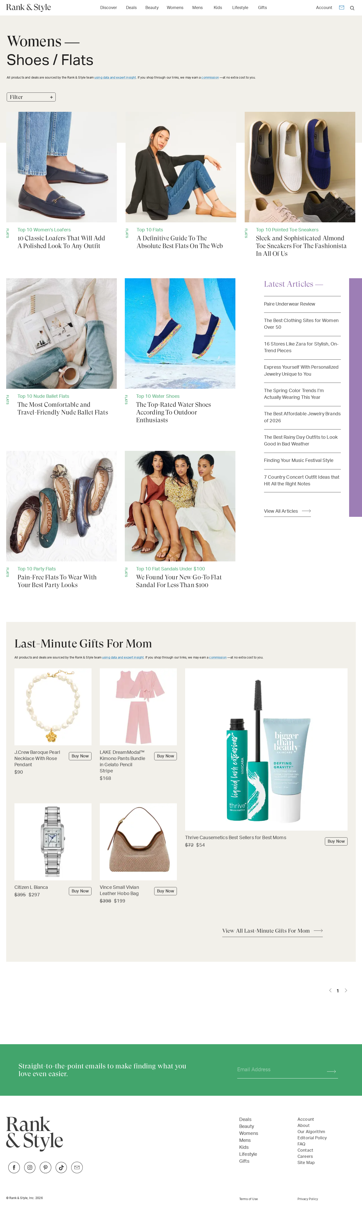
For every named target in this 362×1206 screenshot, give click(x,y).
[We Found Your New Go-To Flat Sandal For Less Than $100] (180, 520)
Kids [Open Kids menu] (218, 8)
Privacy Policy (308, 1199)
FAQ (301, 1144)
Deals (245, 1119)
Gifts (244, 1161)
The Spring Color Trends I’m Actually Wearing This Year (294, 394)
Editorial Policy (312, 1138)
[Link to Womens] (175, 7)
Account (324, 8)
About (304, 1126)
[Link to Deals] (131, 7)
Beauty (246, 1126)
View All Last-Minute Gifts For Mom (266, 931)
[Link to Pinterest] (45, 1171)
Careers (305, 1156)
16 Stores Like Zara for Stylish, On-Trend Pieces (301, 347)
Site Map (306, 1163)
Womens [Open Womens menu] (175, 8)
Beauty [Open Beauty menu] (152, 8)
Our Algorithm (311, 1132)
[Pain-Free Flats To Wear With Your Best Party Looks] (61, 520)
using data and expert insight (115, 77)
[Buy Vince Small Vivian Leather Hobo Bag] (138, 891)
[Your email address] (277, 1070)
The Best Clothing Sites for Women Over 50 (301, 324)
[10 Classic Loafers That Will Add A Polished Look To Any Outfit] (61, 181)
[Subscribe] (329, 1070)
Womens (248, 1133)
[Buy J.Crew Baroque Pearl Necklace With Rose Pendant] (53, 759)
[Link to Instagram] (30, 1171)
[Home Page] (30, 8)
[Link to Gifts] (262, 7)
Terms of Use (248, 1199)
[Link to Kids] (218, 7)
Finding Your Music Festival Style (298, 460)
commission (210, 77)
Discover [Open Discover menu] (108, 8)
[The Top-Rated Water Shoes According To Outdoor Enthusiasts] (180, 351)
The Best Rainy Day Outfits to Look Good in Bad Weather (301, 440)
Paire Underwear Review (289, 304)
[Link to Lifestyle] (240, 7)
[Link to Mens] (197, 7)
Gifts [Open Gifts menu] (262, 8)
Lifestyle (248, 1154)
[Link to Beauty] (152, 7)
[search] (352, 8)
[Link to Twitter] (77, 1171)
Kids (244, 1147)
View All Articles (281, 511)
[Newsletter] (342, 8)
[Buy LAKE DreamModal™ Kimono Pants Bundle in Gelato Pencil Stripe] (138, 762)
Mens (245, 1140)
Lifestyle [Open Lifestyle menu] (240, 8)
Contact (305, 1150)
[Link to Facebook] (14, 1171)
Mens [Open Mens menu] (197, 8)
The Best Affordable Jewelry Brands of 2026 (302, 417)
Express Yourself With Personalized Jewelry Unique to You (301, 370)
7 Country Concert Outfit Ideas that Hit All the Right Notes (301, 480)
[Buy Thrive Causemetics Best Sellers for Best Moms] (266, 838)
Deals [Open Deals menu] (131, 8)
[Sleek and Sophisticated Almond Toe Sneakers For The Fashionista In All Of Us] (300, 185)
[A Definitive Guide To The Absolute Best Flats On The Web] (181, 181)
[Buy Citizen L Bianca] (53, 888)
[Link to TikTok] (61, 1171)
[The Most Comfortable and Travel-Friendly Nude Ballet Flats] (61, 347)
